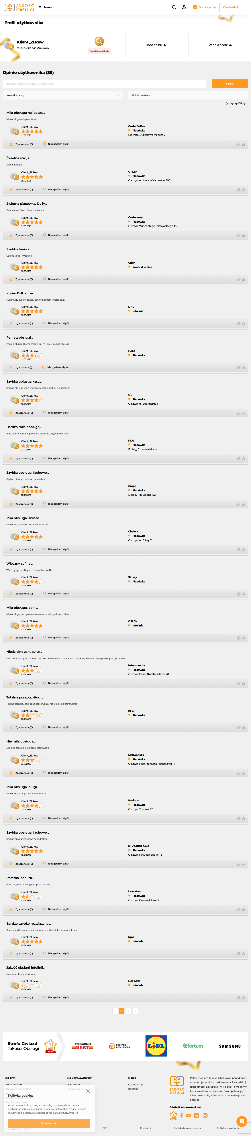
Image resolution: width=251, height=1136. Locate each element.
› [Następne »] (135, 1011)
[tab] (33, 1078)
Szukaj (230, 83)
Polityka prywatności (228, 1128)
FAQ (104, 1128)
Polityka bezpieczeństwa (187, 1128)
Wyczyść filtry (238, 103)
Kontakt (133, 1088)
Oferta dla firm (232, 7)
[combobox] (63, 95)
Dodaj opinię (207, 7)
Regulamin (146, 1128)
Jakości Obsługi (23, 1046)
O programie (135, 1084)
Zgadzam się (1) (23, 367)
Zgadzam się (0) (24, 144)
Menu (48, 7)
